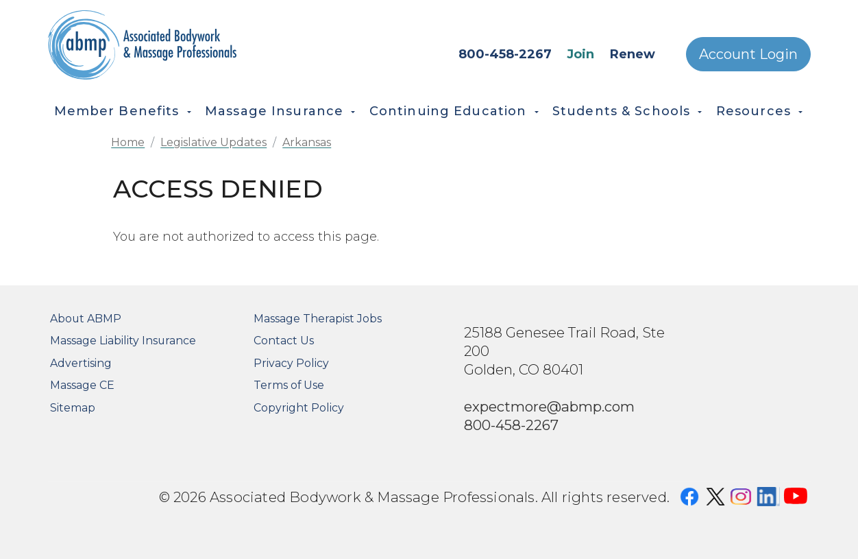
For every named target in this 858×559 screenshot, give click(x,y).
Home (128, 142)
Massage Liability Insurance (123, 340)
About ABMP (85, 318)
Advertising (81, 363)
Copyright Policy (299, 407)
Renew (632, 54)
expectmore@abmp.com (549, 406)
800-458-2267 (505, 54)
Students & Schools (621, 111)
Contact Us (284, 340)
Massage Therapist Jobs (318, 318)
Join (580, 54)
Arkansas (306, 142)
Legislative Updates (213, 142)
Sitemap (72, 407)
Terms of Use (289, 385)
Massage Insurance (274, 111)
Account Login (748, 54)
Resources (753, 111)
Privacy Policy (291, 363)
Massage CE (82, 385)
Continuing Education (448, 111)
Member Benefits (117, 111)
